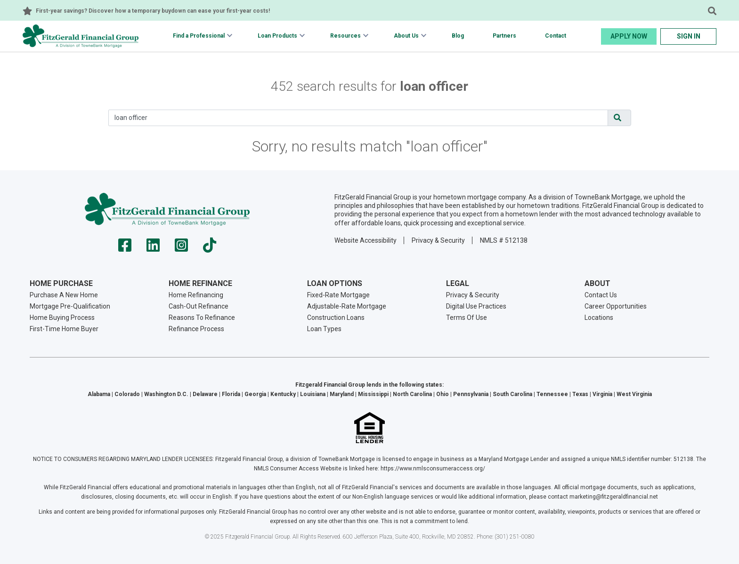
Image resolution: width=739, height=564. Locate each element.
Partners (504, 35)
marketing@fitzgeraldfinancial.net (613, 496)
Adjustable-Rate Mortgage (346, 306)
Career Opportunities (616, 306)
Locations (599, 317)
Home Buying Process (62, 317)
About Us (406, 35)
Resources (345, 35)
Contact (555, 35)
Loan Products (277, 35)
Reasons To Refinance (202, 317)
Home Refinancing (196, 295)
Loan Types (324, 329)
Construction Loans (336, 317)
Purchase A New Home (64, 295)
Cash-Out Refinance (198, 306)
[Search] (358, 118)
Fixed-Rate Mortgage (338, 295)
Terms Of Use (466, 317)
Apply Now (628, 36)
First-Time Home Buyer (64, 329)
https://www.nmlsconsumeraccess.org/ (433, 468)
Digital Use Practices (476, 306)
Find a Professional (199, 35)
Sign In (688, 36)
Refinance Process (196, 329)
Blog (458, 35)
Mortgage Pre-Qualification (70, 306)
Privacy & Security (438, 240)
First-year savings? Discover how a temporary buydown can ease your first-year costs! (153, 11)
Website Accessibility (365, 240)
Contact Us (601, 295)
